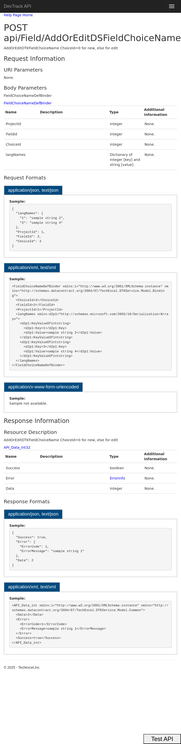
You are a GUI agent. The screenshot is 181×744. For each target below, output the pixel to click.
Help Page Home (18, 15)
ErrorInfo (117, 478)
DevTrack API (17, 6)
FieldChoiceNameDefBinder (28, 103)
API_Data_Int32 (17, 447)
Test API (162, 738)
